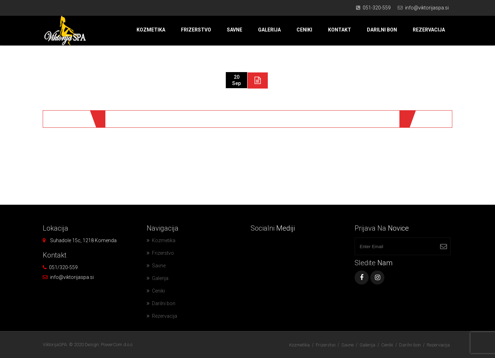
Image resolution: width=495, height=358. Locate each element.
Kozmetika (151, 30)
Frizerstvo (196, 30)
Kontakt (339, 30)
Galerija (269, 30)
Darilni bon (382, 30)
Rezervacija (429, 30)
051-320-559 (377, 7)
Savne (234, 30)
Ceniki (304, 30)
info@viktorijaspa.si (427, 7)
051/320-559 (63, 267)
